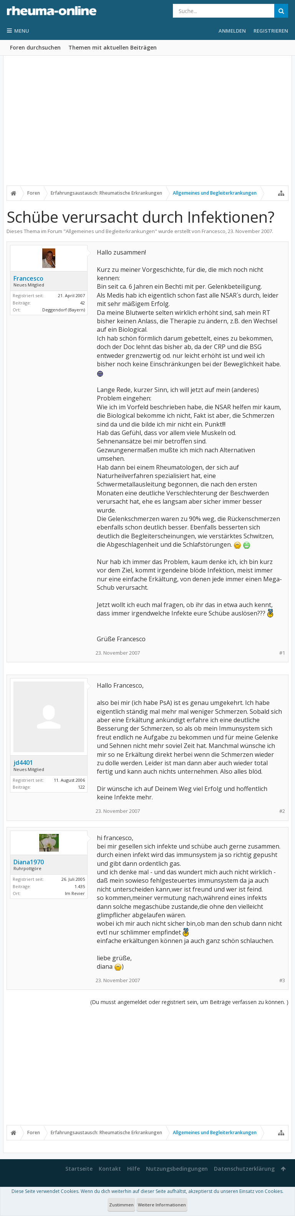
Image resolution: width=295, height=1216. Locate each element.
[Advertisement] (147, 125)
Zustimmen (121, 1205)
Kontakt (110, 1168)
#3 (282, 980)
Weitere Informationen (162, 1205)
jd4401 (23, 762)
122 (81, 787)
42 (82, 303)
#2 (282, 811)
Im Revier (75, 893)
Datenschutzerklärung (244, 1168)
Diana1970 (28, 862)
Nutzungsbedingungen (177, 1168)
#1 (282, 653)
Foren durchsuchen (35, 47)
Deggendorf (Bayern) (63, 310)
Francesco (213, 231)
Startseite (79, 1168)
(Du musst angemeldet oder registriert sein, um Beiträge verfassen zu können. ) (189, 1002)
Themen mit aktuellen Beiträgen (112, 47)
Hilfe (133, 1168)
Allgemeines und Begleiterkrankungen (110, 231)
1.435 (80, 886)
